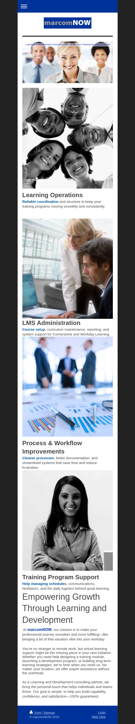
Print (36, 712)
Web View (98, 717)
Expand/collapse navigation (67, 6)
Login (102, 712)
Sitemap (49, 712)
